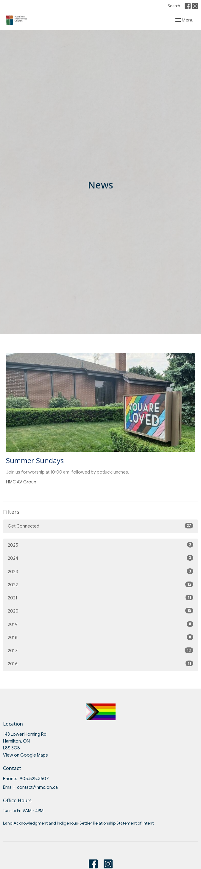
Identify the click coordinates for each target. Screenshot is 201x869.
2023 (100, 571)
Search (174, 5)
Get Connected (100, 526)
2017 (100, 650)
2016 (100, 664)
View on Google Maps (25, 755)
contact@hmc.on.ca (37, 787)
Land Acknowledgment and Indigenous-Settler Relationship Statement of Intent (78, 823)
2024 (100, 558)
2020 (100, 611)
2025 (100, 545)
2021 (100, 598)
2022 (100, 584)
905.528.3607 (34, 778)
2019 (100, 624)
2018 (100, 637)
